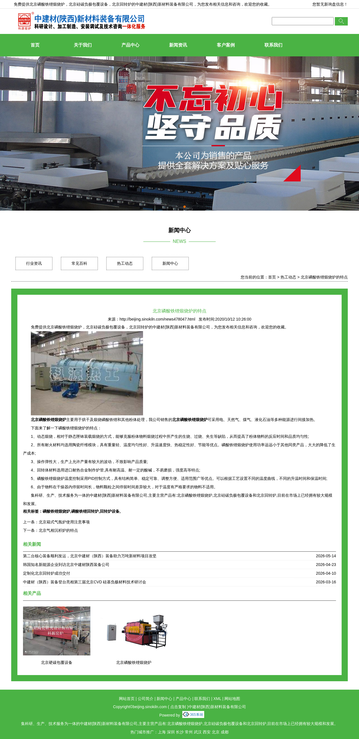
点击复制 (178, 707)
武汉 (198, 732)
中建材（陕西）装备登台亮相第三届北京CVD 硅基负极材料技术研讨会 (84, 582)
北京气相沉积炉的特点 (58, 530)
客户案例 (226, 45)
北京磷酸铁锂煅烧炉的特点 (324, 277)
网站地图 (232, 698)
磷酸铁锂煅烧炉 (56, 511)
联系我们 (273, 45)
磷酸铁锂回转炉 (85, 511)
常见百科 (79, 263)
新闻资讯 (178, 45)
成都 (225, 732)
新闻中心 (170, 263)
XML (217, 698)
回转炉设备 (109, 511)
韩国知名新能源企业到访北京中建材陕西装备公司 (66, 564)
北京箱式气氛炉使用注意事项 (64, 522)
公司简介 (145, 698)
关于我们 (83, 45)
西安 (207, 732)
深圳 (171, 732)
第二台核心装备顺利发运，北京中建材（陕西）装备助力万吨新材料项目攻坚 (90, 556)
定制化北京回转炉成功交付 (46, 573)
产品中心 (130, 45)
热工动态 (125, 263)
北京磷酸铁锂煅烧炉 (47, 4)
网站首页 (127, 698)
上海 (162, 732)
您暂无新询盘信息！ (330, 4)
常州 (189, 732)
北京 (216, 732)
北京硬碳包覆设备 (56, 662)
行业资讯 (34, 263)
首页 (35, 45)
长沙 (180, 732)
